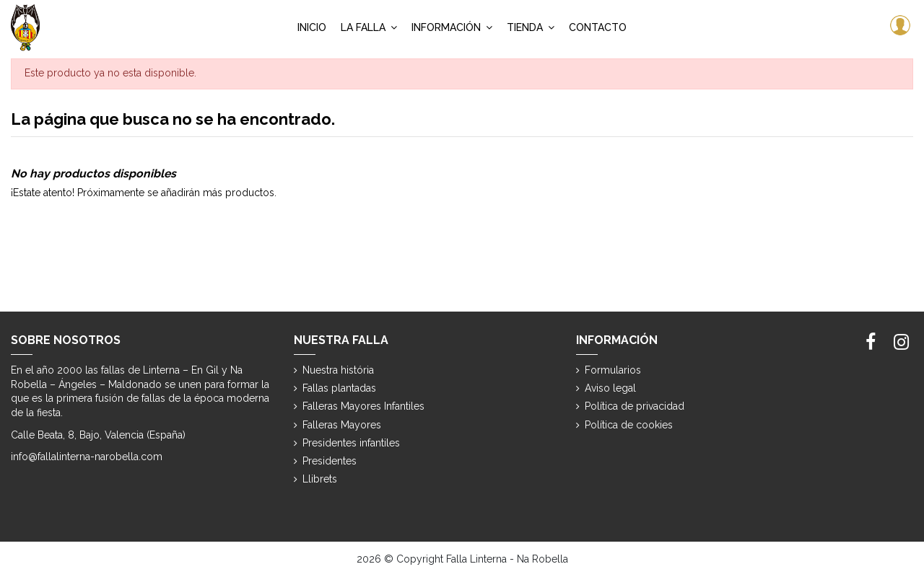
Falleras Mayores (341, 425)
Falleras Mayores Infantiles (363, 406)
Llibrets (319, 479)
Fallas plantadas (339, 388)
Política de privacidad (634, 406)
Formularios (613, 370)
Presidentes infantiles (351, 443)
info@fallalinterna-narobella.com (86, 456)
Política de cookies (629, 425)
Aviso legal (610, 388)
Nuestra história (338, 370)
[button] (369, 27)
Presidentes (329, 461)
